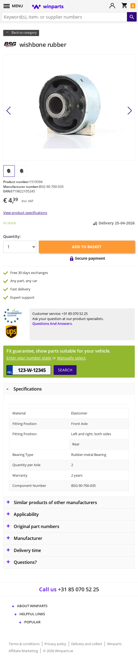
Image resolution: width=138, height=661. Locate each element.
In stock (9, 222)
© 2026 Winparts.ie (58, 650)
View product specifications (25, 212)
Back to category (24, 32)
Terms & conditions (24, 643)
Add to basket (86, 246)
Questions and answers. (52, 323)
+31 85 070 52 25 (75, 313)
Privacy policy (55, 643)
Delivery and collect (87, 643)
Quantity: (12, 236)
